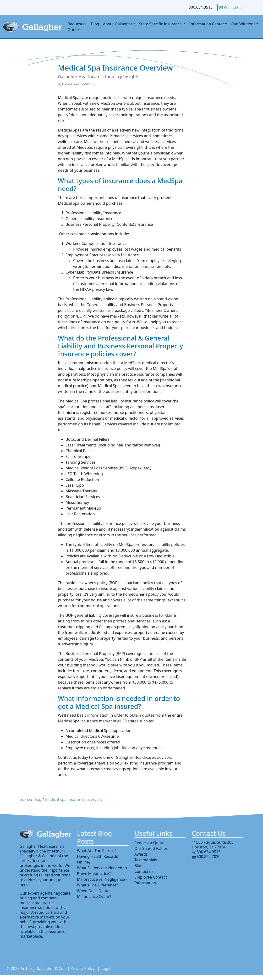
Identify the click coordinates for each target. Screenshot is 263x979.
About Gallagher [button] (117, 24)
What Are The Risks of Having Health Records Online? (97, 856)
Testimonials (145, 860)
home (25, 799)
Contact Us (230, 7)
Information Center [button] (206, 24)
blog (37, 799)
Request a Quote (76, 26)
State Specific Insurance (161, 24)
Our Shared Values (151, 848)
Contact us (143, 871)
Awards (141, 854)
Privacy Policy (83, 968)
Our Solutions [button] (243, 24)
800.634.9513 (201, 7)
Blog (95, 24)
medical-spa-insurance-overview (74, 799)
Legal (105, 968)
